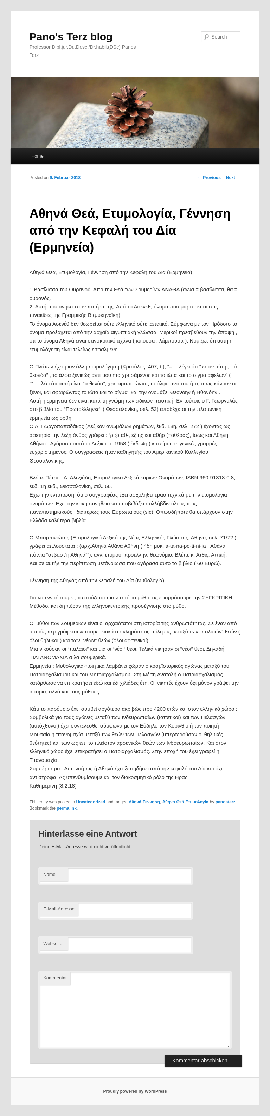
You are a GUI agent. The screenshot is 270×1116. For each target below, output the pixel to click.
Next (233, 177)
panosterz (226, 801)
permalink (67, 808)
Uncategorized (90, 801)
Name (49, 874)
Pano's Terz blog (71, 36)
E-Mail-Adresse (59, 908)
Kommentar (55, 978)
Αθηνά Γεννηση (144, 801)
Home (37, 156)
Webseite (52, 943)
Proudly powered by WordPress (135, 1091)
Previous (209, 177)
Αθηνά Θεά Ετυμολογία (185, 801)
